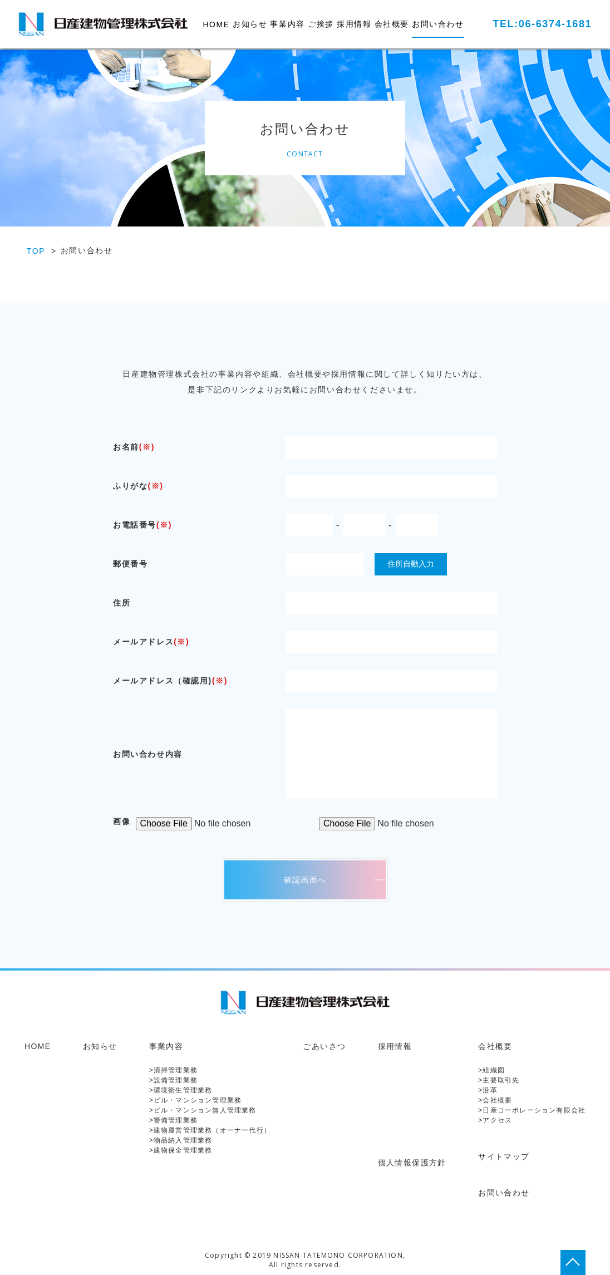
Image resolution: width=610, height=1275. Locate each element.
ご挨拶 (321, 23)
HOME (216, 24)
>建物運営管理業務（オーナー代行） (210, 1130)
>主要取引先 (498, 1080)
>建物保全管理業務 (181, 1150)
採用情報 (354, 23)
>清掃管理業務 (173, 1070)
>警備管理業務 (173, 1120)
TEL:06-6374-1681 (542, 23)
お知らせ (250, 23)
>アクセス (495, 1120)
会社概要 (392, 23)
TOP (36, 251)
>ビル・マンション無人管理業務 (203, 1110)
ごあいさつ (324, 1046)
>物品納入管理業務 (181, 1140)
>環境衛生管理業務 (181, 1090)
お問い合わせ (438, 23)
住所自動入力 (410, 563)
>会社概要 (495, 1100)
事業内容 (287, 23)
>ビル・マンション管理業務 (195, 1100)
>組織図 (491, 1070)
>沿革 (488, 1090)
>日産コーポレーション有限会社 (532, 1110)
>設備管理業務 (173, 1080)
